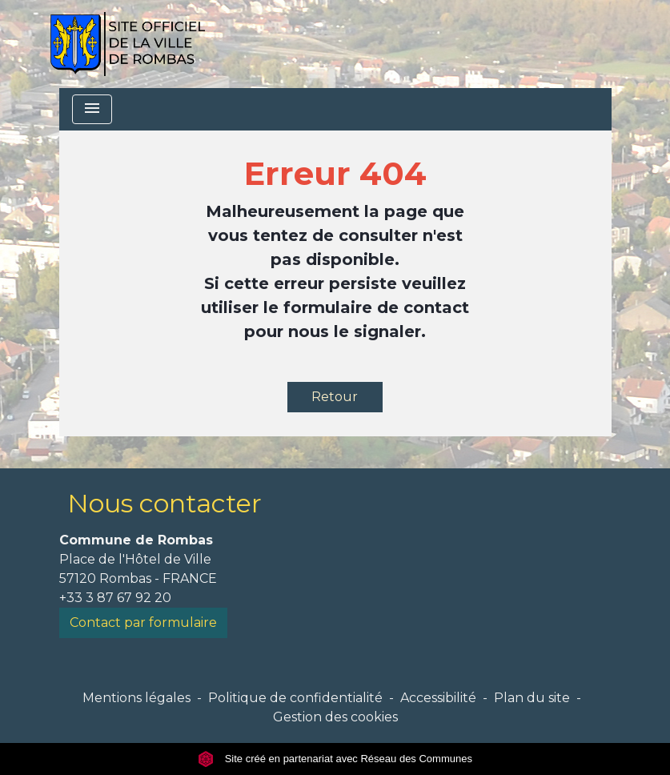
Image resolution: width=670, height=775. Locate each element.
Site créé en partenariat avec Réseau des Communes (335, 759)
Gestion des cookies (335, 717)
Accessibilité (438, 697)
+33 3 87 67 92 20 (115, 597)
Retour (334, 396)
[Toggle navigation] (92, 109)
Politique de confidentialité (295, 697)
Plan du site (532, 697)
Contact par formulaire (143, 622)
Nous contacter (164, 503)
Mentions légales (136, 697)
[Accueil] (127, 44)
